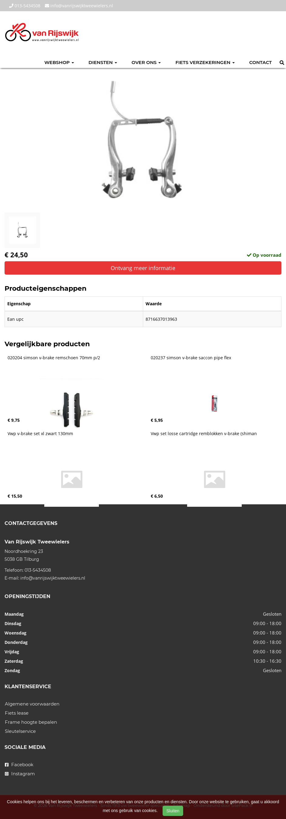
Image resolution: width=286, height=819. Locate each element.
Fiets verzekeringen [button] (204, 62)
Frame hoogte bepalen (31, 722)
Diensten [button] (103, 62)
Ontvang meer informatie (143, 268)
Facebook (19, 764)
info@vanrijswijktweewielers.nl (79, 5)
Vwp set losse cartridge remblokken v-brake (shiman (204, 433)
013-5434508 (24, 5)
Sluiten (173, 810)
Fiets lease (17, 713)
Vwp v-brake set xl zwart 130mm (40, 433)
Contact (260, 62)
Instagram (20, 774)
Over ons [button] (146, 62)
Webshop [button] (59, 62)
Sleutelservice (20, 731)
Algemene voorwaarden (32, 704)
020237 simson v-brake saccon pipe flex (191, 357)
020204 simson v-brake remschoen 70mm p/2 (54, 357)
